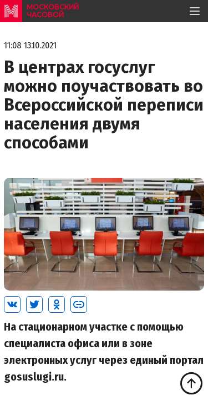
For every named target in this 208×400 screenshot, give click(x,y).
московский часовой (53, 11)
